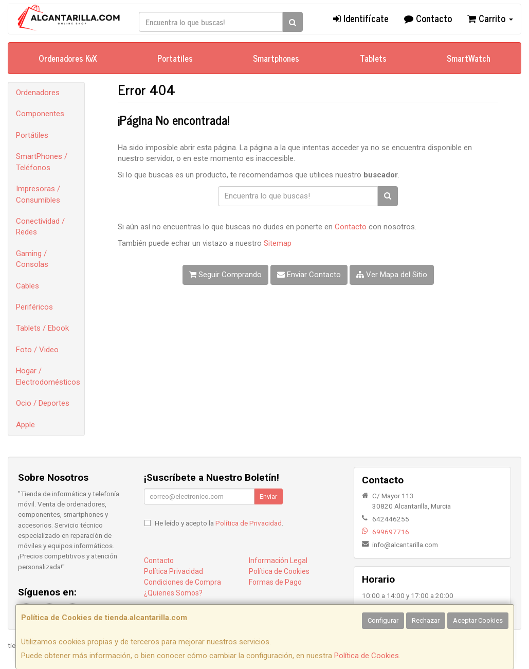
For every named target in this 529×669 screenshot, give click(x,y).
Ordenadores (38, 92)
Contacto (428, 18)
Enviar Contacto (309, 274)
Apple (25, 424)
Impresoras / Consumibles (38, 194)
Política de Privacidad (248, 523)
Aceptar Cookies (478, 620)
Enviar (268, 496)
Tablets (373, 58)
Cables (27, 286)
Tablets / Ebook (42, 328)
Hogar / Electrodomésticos (48, 376)
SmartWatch (468, 58)
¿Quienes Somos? (173, 593)
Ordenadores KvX (68, 58)
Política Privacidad (173, 571)
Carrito (490, 18)
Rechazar (426, 620)
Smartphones (276, 58)
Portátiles (32, 135)
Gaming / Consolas (32, 259)
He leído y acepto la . (219, 523)
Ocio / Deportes (42, 403)
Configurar (383, 620)
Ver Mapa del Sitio (391, 274)
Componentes (40, 113)
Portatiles (175, 58)
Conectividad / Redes (40, 226)
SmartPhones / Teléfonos (41, 162)
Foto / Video (37, 349)
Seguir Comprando (225, 274)
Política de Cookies (366, 655)
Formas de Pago (275, 582)
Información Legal (278, 560)
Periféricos (34, 307)
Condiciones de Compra (182, 582)
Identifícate (361, 18)
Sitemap (277, 243)
